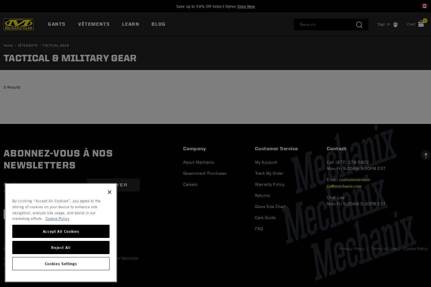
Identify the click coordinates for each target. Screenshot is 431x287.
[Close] (109, 192)
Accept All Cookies (61, 231)
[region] (61, 232)
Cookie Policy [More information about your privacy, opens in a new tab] (57, 218)
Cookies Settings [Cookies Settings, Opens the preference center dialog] (61, 263)
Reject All (61, 247)
